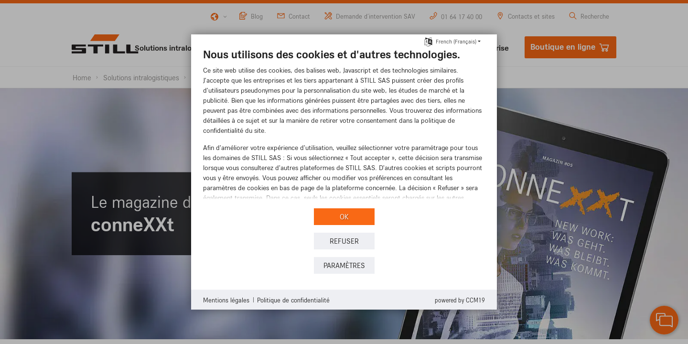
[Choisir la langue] (428, 40)
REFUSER (344, 241)
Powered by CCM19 (460, 300)
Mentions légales (226, 300)
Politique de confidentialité (293, 300)
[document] (344, 126)
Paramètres (344, 265)
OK (344, 216)
